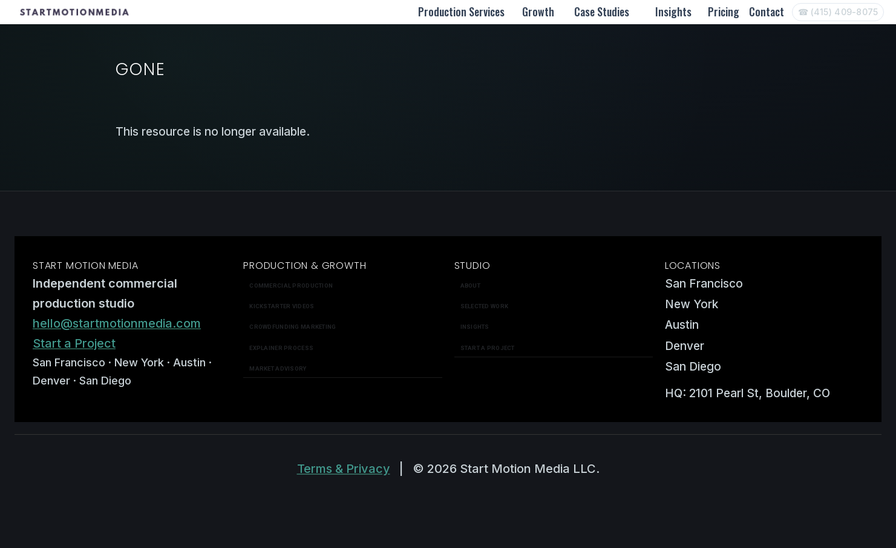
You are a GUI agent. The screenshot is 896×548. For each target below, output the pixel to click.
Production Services (461, 11)
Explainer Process (281, 348)
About (470, 285)
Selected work (484, 306)
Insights (673, 11)
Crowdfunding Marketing (292, 326)
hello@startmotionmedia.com (117, 323)
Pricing (723, 11)
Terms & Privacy (343, 468)
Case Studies (601, 11)
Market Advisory (277, 368)
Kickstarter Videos (281, 306)
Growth (538, 11)
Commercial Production (291, 285)
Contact (766, 11)
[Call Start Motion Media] (838, 12)
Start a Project (74, 343)
